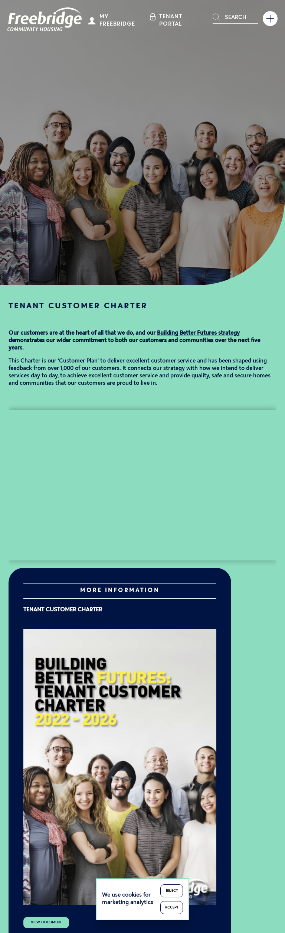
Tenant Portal (170, 20)
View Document (46, 922)
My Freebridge (117, 20)
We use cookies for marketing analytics (127, 899)
